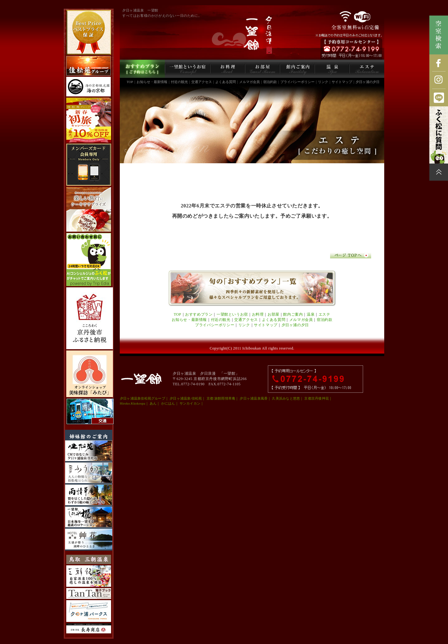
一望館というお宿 (232, 314)
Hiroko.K (126, 403)
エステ (324, 314)
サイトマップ (342, 82)
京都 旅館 (214, 398)
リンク (323, 82)
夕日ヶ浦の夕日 (368, 82)
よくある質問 (225, 82)
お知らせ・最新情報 (152, 82)
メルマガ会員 (249, 82)
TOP (130, 82)
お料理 (258, 314)
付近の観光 (179, 82)
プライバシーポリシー (297, 82)
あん (153, 403)
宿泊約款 (270, 82)
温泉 (311, 314)
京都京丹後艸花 (316, 398)
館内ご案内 (293, 314)
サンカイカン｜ (192, 403)
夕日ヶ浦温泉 (130, 398)
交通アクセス (201, 82)
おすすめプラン (198, 314)
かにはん (168, 403)
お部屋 (273, 314)
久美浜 (277, 398)
